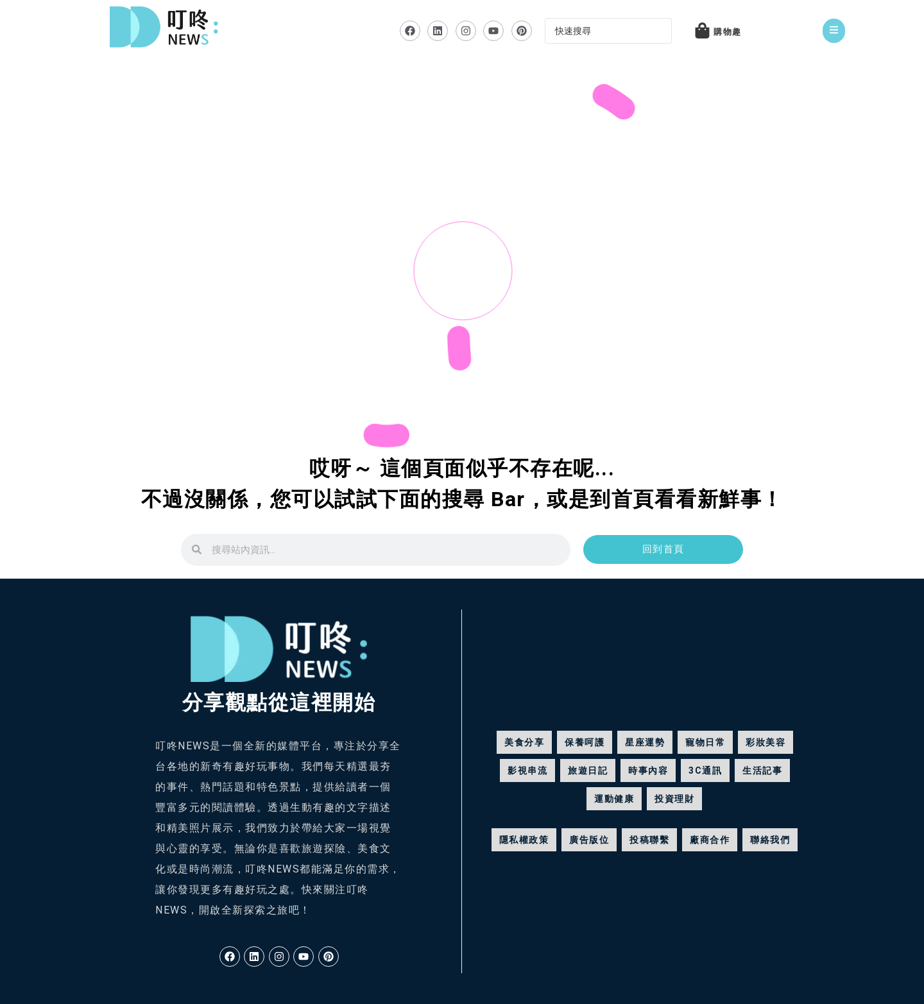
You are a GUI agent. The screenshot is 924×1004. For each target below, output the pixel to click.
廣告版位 (589, 840)
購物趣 (728, 32)
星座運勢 (645, 742)
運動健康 (614, 799)
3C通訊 (705, 770)
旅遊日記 (588, 770)
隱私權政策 (524, 840)
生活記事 (762, 770)
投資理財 (674, 799)
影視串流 (527, 770)
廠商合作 (710, 840)
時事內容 (648, 770)
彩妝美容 (765, 742)
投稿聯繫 (649, 840)
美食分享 (524, 742)
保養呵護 (584, 742)
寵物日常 (705, 742)
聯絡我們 (770, 840)
